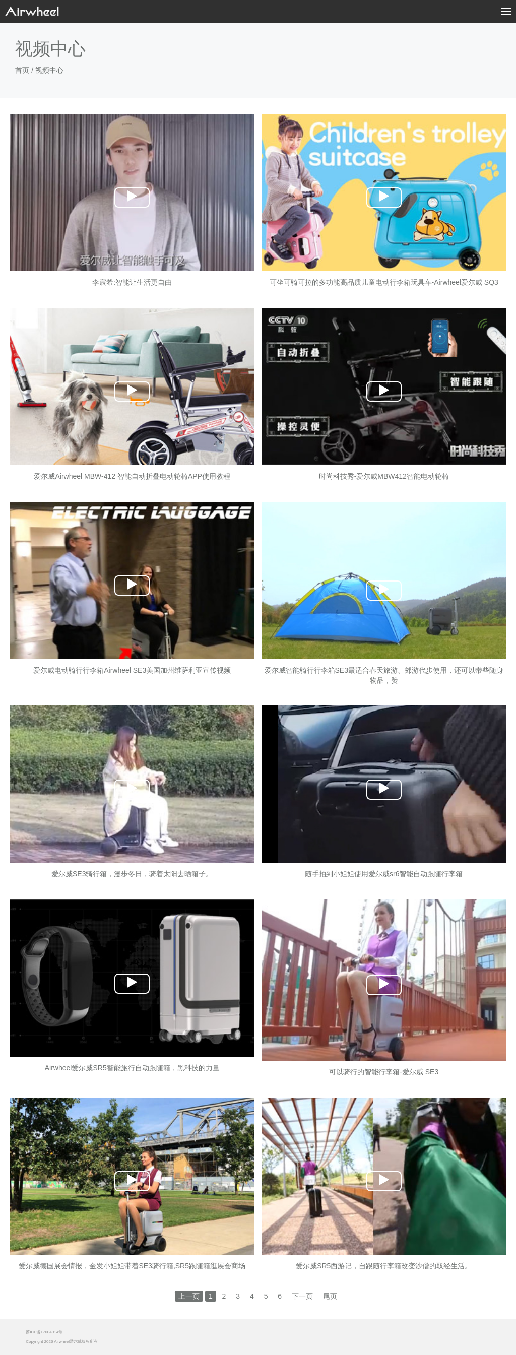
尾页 (330, 1296)
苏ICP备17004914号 (44, 1332)
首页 (22, 70)
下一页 (302, 1296)
